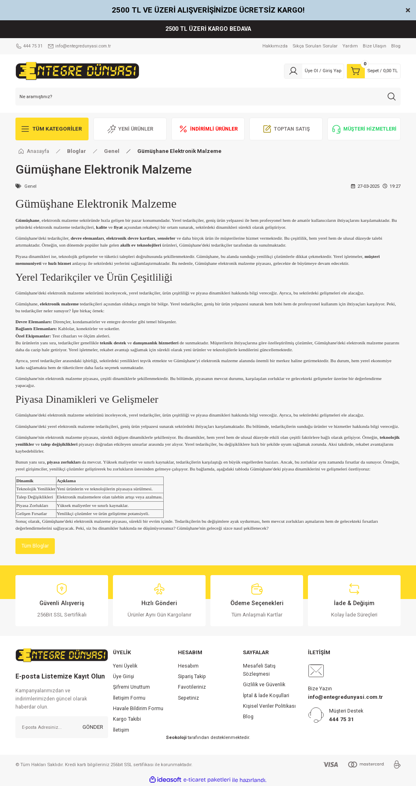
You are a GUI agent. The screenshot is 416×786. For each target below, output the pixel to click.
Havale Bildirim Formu (138, 709)
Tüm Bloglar (36, 546)
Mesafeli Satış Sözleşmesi (259, 670)
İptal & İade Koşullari (266, 696)
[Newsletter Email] (61, 728)
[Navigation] (52, 129)
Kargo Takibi (127, 720)
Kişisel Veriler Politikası (269, 706)
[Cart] (374, 71)
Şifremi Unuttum (131, 688)
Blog (248, 717)
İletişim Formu (129, 698)
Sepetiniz (188, 698)
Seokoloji (176, 738)
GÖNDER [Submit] (92, 727)
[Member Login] (314, 71)
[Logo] (77, 70)
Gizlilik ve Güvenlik (264, 685)
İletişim (121, 730)
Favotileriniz (192, 688)
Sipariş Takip (192, 677)
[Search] (208, 96)
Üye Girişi (123, 677)
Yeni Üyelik (125, 666)
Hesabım (188, 666)
